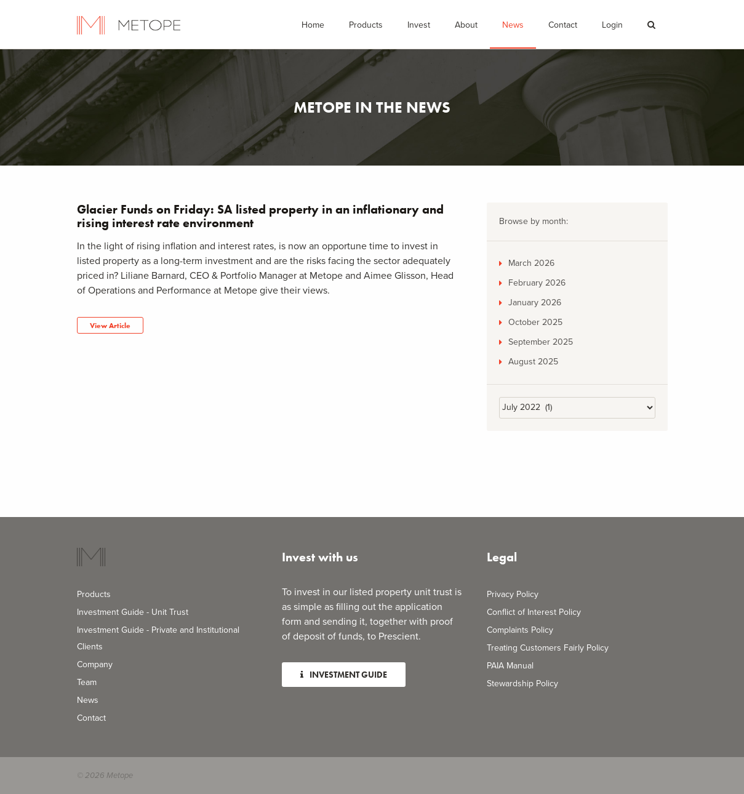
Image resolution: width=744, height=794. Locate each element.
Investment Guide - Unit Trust (132, 612)
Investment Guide (343, 674)
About (466, 25)
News (513, 25)
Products (94, 594)
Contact (562, 25)
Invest (418, 25)
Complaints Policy (520, 630)
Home (313, 25)
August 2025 (533, 361)
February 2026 (537, 283)
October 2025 (535, 322)
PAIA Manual (510, 665)
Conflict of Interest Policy (534, 612)
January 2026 (534, 302)
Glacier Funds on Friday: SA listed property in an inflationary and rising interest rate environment (260, 216)
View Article (110, 326)
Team (87, 682)
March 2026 (531, 263)
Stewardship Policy (522, 683)
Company (95, 664)
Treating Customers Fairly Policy (548, 648)
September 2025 (540, 342)
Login (612, 25)
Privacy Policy (512, 594)
